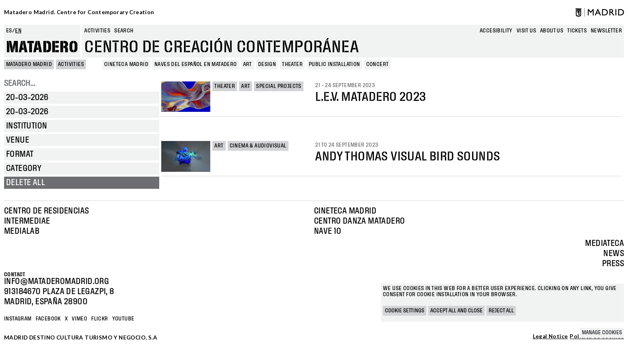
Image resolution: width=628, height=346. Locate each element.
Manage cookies (602, 332)
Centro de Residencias (46, 211)
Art (245, 86)
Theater (224, 86)
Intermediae (27, 221)
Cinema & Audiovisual (258, 146)
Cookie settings (404, 311)
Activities (97, 31)
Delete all (25, 183)
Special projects (278, 86)
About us (551, 31)
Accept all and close (456, 311)
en (18, 31)
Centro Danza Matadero (359, 221)
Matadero (42, 47)
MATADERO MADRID (29, 64)
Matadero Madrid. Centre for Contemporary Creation (79, 12)
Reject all (501, 311)
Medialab (21, 231)
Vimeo (79, 319)
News (613, 254)
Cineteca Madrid (345, 211)
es (9, 31)
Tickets (577, 31)
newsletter (606, 31)
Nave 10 (328, 231)
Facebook (48, 319)
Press (613, 264)
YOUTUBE (123, 319)
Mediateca (604, 243)
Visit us (526, 31)
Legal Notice (550, 337)
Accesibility (496, 31)
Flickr (99, 319)
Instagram (18, 319)
